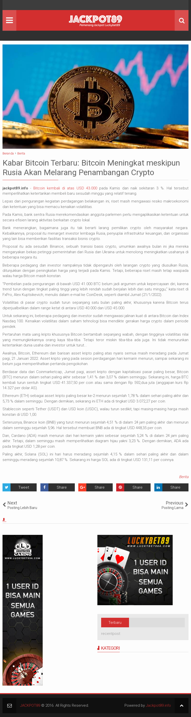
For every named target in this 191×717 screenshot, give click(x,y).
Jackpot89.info (158, 705)
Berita (183, 477)
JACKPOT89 (30, 705)
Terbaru (114, 622)
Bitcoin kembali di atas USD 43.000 (65, 188)
